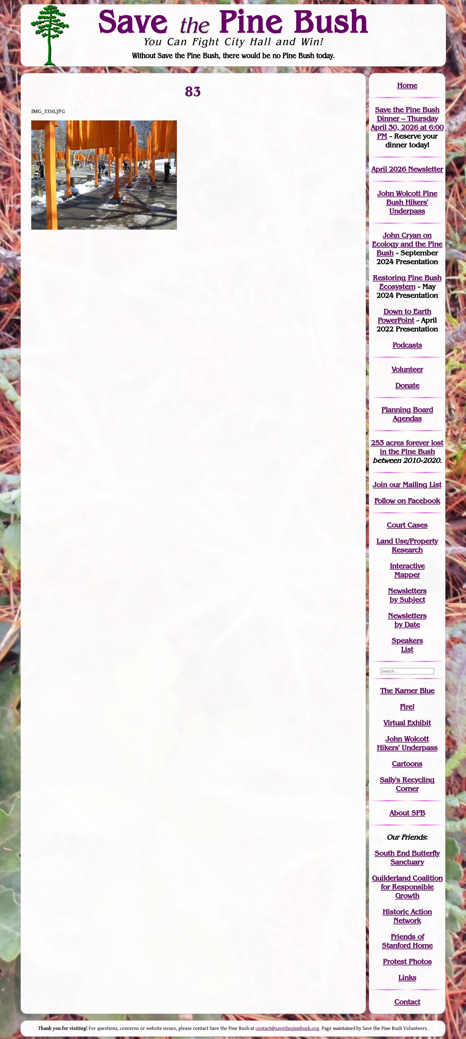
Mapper (407, 574)
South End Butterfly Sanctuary (407, 857)
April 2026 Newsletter (407, 169)
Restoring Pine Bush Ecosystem (407, 282)
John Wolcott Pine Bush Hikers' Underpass (407, 202)
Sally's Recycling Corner (407, 784)
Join (380, 484)
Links (407, 977)
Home (407, 85)
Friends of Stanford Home (407, 941)
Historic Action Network (407, 916)
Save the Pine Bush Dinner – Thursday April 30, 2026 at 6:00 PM (407, 122)
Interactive (407, 566)
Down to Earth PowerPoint (404, 316)
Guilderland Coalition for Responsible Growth (407, 887)
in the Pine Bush (412, 447)
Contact (407, 1001)
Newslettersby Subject (407, 595)
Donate (407, 385)
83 (193, 91)
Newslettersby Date (407, 620)
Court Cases (407, 525)
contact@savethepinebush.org (287, 1028)
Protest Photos (407, 961)
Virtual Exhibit (407, 722)
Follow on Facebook (407, 500)
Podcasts (407, 345)
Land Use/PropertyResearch (407, 545)
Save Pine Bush (233, 21)
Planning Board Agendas (407, 414)
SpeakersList (407, 645)
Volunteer (407, 369)
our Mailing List (414, 484)
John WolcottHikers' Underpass (407, 743)
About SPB (407, 812)
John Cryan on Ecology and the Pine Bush (407, 244)
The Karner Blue (407, 690)
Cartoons (407, 763)
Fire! (407, 706)
